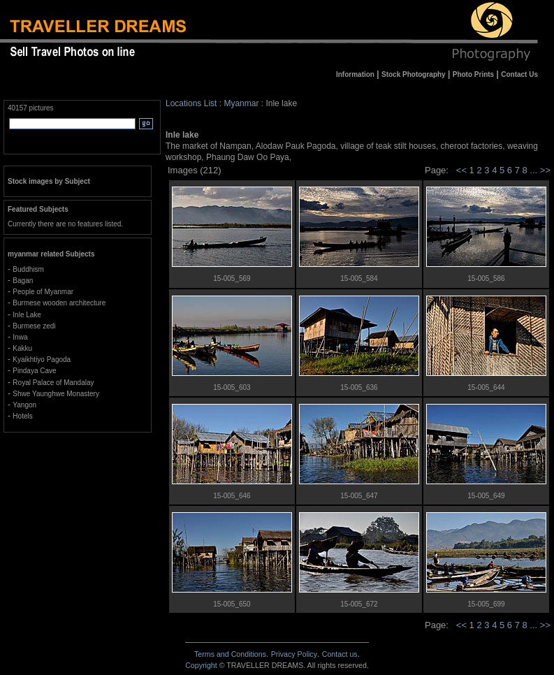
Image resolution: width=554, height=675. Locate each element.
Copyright (201, 665)
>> (545, 170)
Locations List (191, 103)
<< (461, 170)
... (534, 170)
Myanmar (241, 103)
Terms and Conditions (230, 654)
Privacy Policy (294, 654)
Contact (340, 654)
